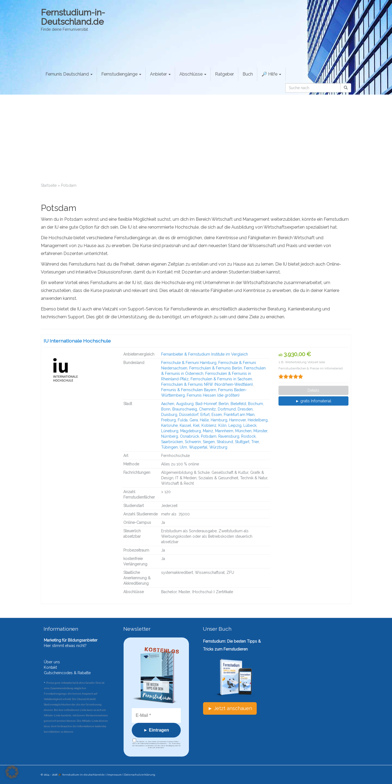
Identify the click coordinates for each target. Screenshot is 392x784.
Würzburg (218, 447)
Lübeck (249, 425)
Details (313, 390)
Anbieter (160, 74)
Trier (255, 442)
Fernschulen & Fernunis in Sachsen (221, 379)
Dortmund (227, 409)
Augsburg (185, 404)
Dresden (245, 409)
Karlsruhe (169, 425)
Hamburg (219, 420)
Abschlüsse (192, 74)
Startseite (49, 185)
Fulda (183, 420)
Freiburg (168, 420)
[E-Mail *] (156, 715)
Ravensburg (228, 436)
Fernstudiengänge (121, 74)
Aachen (167, 404)
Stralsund (225, 442)
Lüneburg (169, 431)
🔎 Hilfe (271, 74)
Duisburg (169, 414)
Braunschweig (184, 409)
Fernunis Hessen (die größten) (213, 395)
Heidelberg (258, 420)
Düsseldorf (188, 414)
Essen (217, 414)
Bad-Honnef (206, 404)
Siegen (209, 442)
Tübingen (169, 447)
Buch (248, 74)
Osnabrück (189, 436)
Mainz (208, 431)
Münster (260, 431)
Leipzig (234, 425)
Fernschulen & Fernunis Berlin (215, 368)
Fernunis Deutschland (69, 74)
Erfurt (205, 414)
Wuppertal (198, 447)
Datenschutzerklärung (139, 774)
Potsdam (208, 436)
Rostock (248, 436)
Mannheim (224, 431)
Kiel (196, 425)
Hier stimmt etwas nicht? (65, 645)
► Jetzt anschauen (230, 708)
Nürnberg (169, 436)
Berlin (224, 404)
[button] (12, 772)
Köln (222, 425)
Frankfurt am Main (239, 414)
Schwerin (193, 442)
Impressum (114, 774)
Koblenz (208, 425)
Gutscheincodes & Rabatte (67, 673)
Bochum (255, 404)
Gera (193, 420)
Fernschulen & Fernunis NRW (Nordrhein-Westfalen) (207, 384)
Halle (204, 420)
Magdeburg (190, 431)
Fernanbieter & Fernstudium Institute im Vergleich (204, 354)
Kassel (185, 425)
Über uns (52, 662)
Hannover (237, 420)
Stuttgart (242, 442)
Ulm (183, 447)
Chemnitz (207, 409)
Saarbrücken (172, 442)
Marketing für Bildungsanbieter (70, 640)
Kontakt (50, 667)
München (243, 431)
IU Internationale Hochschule (77, 341)
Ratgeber (224, 74)
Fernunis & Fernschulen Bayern (188, 390)
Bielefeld (238, 404)
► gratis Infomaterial (313, 401)
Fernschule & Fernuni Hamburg (188, 362)
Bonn (165, 409)
